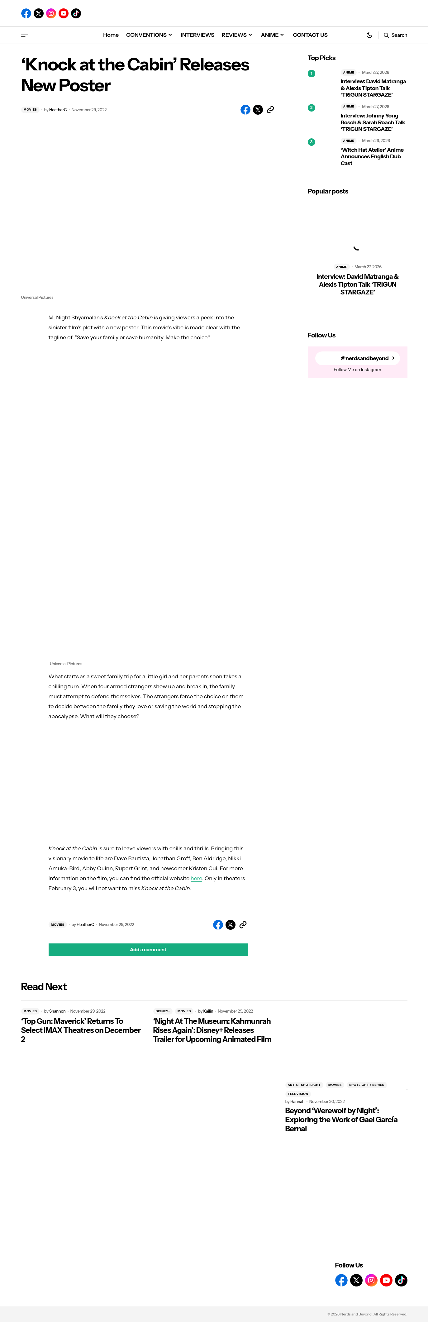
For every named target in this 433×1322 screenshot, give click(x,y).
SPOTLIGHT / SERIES (366, 1085)
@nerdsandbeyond (365, 358)
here (196, 878)
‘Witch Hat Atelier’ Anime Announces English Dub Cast (372, 157)
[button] (24, 35)
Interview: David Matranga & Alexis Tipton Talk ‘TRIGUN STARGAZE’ (373, 88)
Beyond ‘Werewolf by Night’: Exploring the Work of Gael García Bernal (341, 1119)
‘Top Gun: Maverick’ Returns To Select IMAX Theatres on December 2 (81, 1030)
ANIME (348, 72)
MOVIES (30, 109)
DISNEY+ (163, 1011)
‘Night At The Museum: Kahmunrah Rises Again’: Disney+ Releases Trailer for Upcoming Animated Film (212, 1030)
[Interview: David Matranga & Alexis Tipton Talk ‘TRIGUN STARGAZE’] (322, 84)
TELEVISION (298, 1094)
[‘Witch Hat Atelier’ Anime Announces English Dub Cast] (322, 152)
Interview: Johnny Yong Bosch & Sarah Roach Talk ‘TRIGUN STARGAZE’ (373, 122)
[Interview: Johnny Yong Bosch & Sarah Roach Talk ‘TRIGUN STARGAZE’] (322, 118)
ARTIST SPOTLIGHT (304, 1085)
